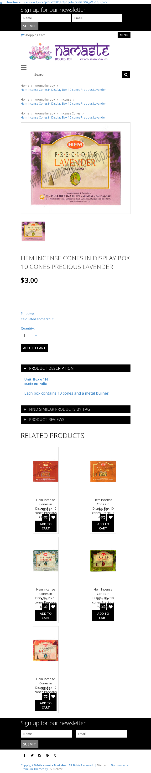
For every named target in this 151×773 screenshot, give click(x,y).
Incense (66, 99)
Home (25, 86)
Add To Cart (46, 526)
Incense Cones (70, 113)
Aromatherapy (45, 86)
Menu (124, 35)
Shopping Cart (34, 35)
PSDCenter (55, 769)
